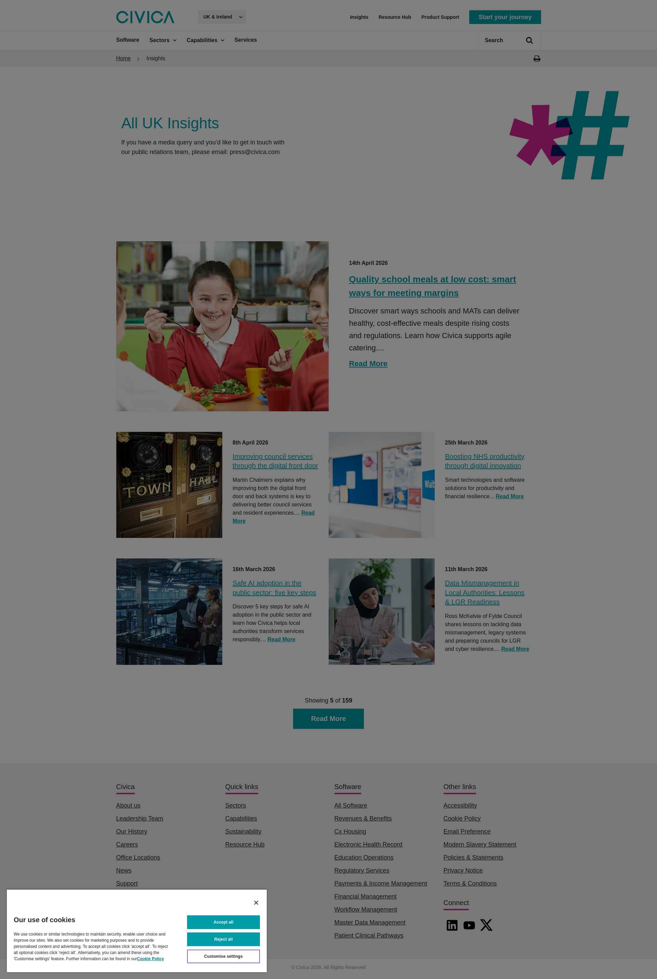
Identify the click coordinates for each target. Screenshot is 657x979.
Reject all (223, 939)
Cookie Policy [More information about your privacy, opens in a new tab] (150, 958)
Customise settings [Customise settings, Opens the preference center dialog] (223, 956)
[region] (137, 930)
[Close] (256, 902)
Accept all (224, 922)
